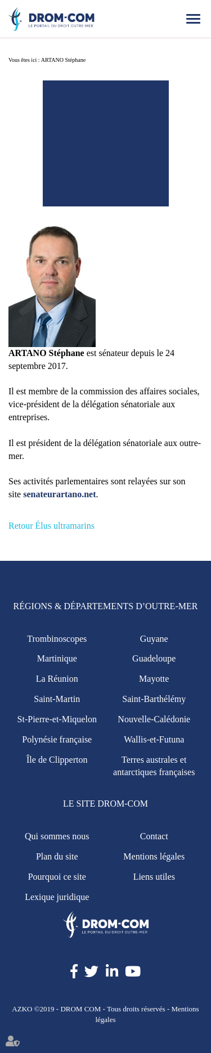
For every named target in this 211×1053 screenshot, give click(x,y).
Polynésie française (57, 739)
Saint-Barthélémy (154, 699)
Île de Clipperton (56, 759)
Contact (154, 836)
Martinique (57, 658)
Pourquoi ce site (57, 876)
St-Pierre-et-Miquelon (57, 719)
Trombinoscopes (57, 639)
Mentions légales (154, 856)
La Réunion (57, 678)
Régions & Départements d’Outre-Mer (106, 606)
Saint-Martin (57, 699)
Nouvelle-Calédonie (154, 719)
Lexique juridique (57, 897)
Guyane (154, 639)
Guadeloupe (154, 658)
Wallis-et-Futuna (154, 739)
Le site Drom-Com (105, 803)
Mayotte (154, 678)
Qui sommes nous (57, 836)
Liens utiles (154, 876)
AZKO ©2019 (33, 1009)
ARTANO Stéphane (63, 60)
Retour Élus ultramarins (51, 525)
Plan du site (57, 856)
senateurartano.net (59, 494)
